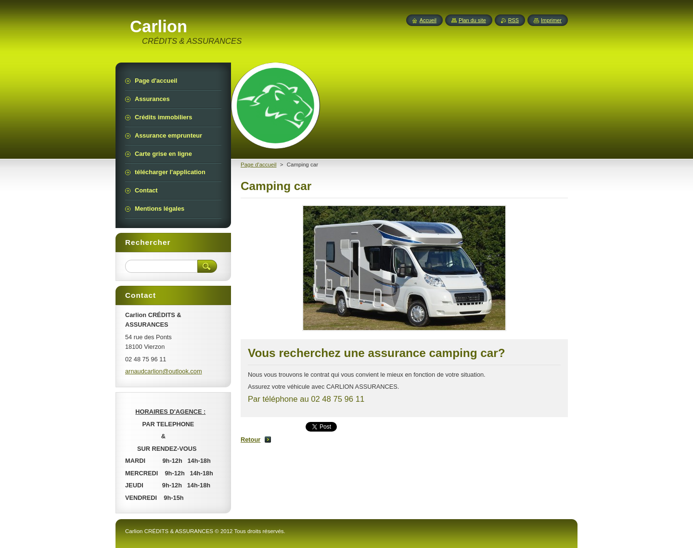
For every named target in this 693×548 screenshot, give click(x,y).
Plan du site (472, 20)
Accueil (428, 20)
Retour (250, 439)
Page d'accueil (259, 164)
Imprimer (551, 20)
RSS (513, 20)
